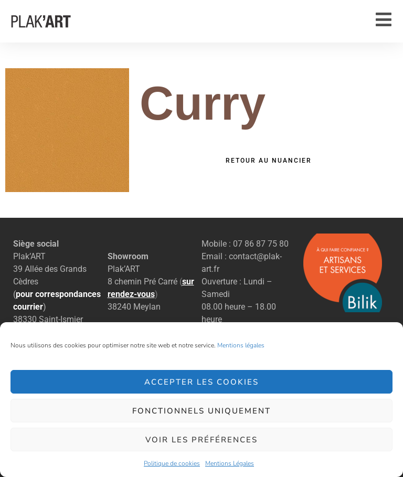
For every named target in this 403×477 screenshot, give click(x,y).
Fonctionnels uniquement (201, 411)
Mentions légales (240, 345)
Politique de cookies (172, 463)
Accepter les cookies (201, 382)
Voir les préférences (201, 439)
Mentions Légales (229, 463)
